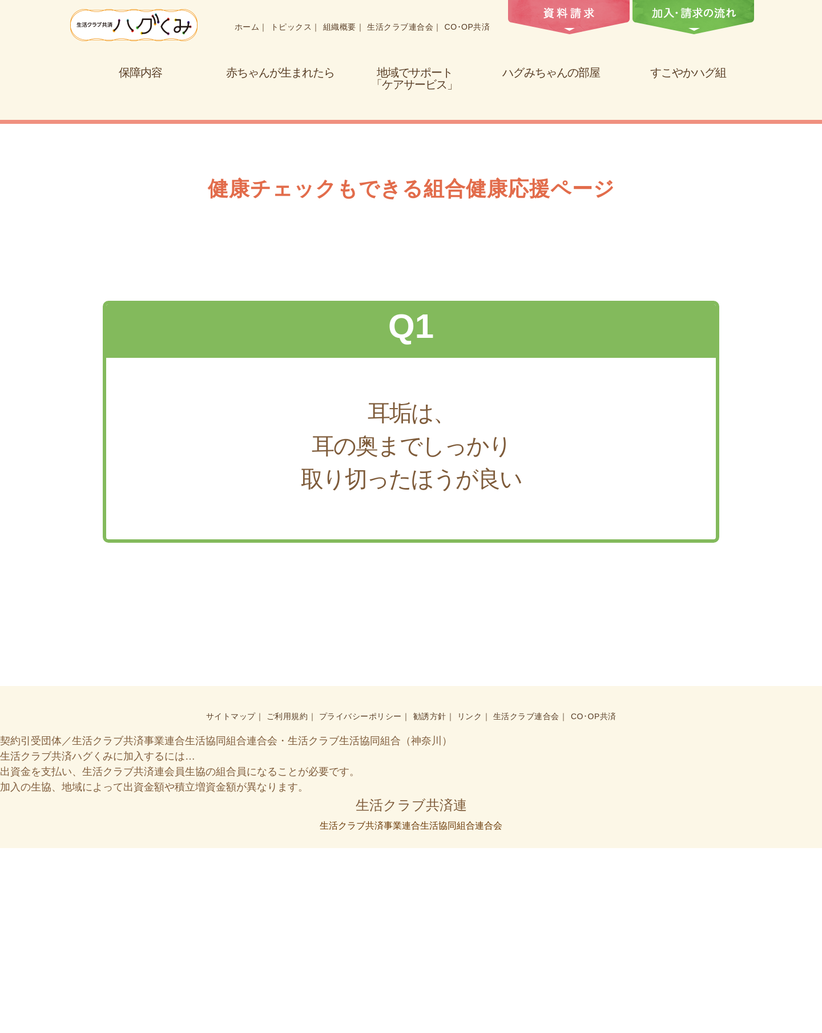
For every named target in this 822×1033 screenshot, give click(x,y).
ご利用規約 (289, 902)
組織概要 (338, 27)
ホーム (247, 27)
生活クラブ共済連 (411, 990)
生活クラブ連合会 (398, 27)
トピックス (291, 27)
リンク (469, 902)
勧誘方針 (429, 902)
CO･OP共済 (464, 27)
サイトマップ (232, 902)
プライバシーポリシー (361, 902)
